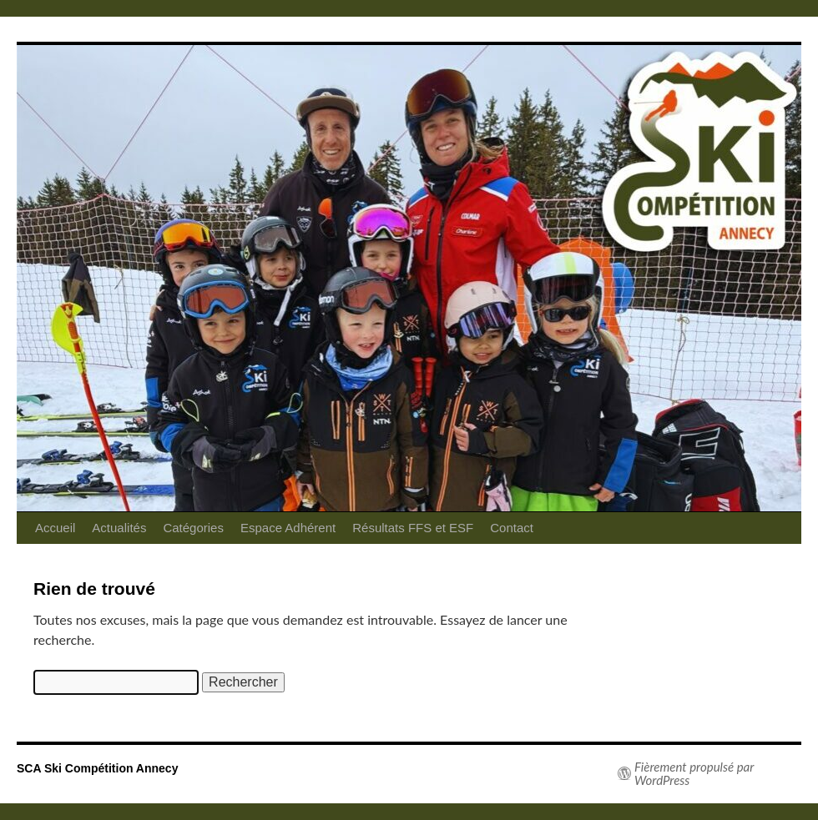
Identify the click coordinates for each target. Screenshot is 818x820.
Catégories (193, 528)
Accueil (55, 528)
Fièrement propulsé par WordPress (694, 773)
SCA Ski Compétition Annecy (97, 768)
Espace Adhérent (288, 528)
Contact (511, 528)
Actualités (119, 528)
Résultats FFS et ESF (412, 528)
